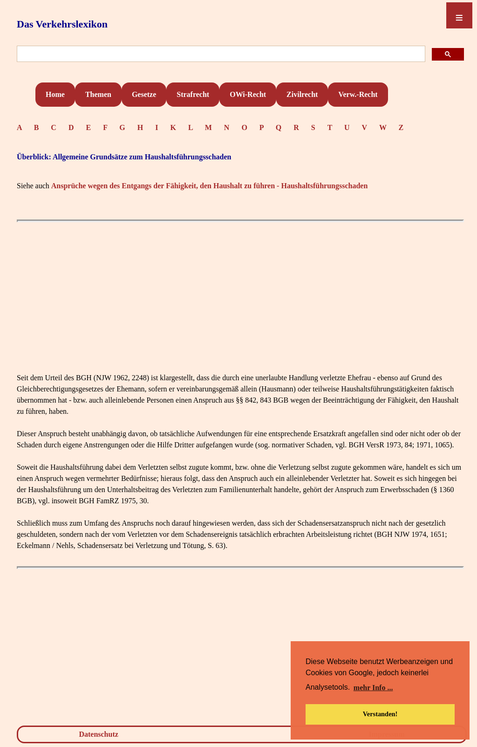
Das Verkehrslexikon (62, 24)
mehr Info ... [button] (373, 688)
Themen (98, 94)
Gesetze (144, 94)
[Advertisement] (240, 292)
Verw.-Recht (357, 94)
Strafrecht (193, 94)
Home (55, 94)
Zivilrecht (302, 94)
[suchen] (220, 54)
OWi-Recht (248, 94)
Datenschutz (98, 734)
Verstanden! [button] (380, 714)
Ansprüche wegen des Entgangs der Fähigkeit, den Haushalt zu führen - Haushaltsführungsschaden (209, 186)
